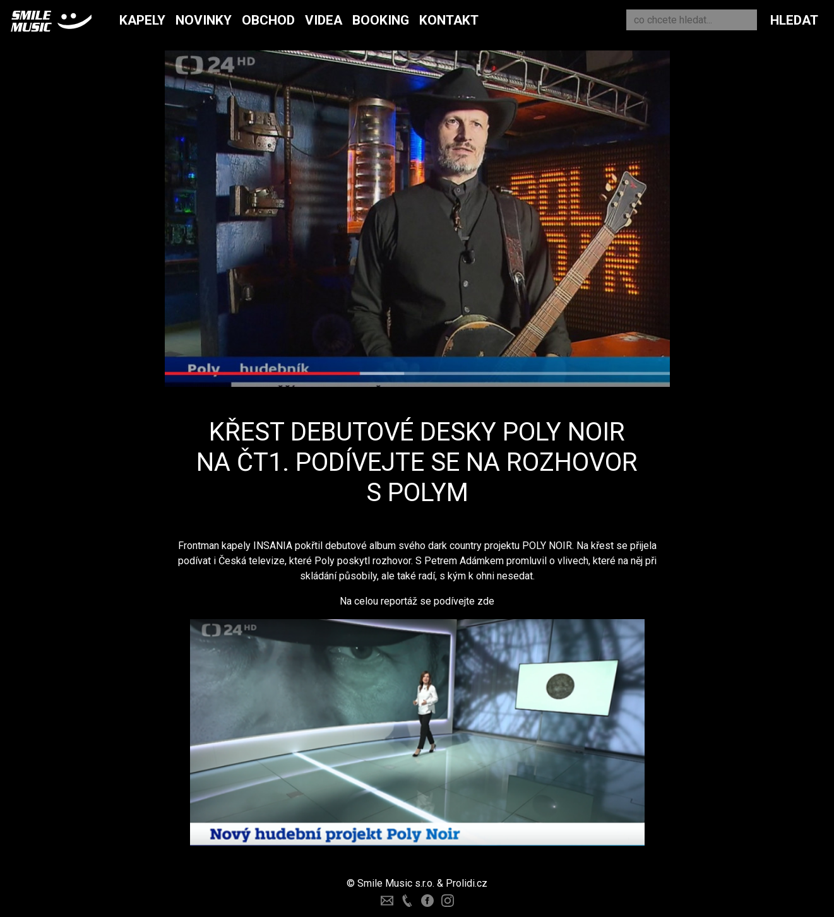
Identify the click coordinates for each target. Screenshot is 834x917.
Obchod (268, 20)
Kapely (142, 20)
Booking (380, 20)
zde (485, 601)
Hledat (794, 20)
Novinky (204, 20)
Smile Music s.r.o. (395, 883)
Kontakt (449, 20)
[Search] (691, 19)
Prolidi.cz (466, 883)
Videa (323, 20)
